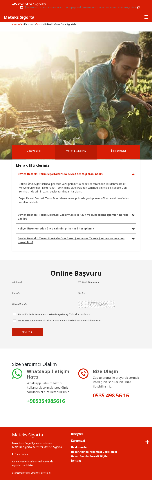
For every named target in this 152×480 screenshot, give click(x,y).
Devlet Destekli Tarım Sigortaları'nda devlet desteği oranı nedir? (60, 174)
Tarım (39, 24)
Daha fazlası (21, 454)
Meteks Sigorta (19, 17)
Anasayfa (17, 24)
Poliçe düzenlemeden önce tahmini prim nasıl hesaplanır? (56, 228)
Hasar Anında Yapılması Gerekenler (94, 451)
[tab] (33, 152)
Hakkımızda (79, 447)
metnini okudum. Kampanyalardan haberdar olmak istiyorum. (59, 320)
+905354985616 (46, 400)
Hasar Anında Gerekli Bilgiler (89, 456)
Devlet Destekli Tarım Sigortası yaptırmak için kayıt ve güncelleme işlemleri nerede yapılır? (73, 216)
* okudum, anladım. (54, 314)
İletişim (76, 461)
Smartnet (35, 472)
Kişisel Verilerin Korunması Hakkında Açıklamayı (43, 314)
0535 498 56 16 (111, 395)
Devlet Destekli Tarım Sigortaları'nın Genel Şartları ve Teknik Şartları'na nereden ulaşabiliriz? (71, 240)
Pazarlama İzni (26, 320)
